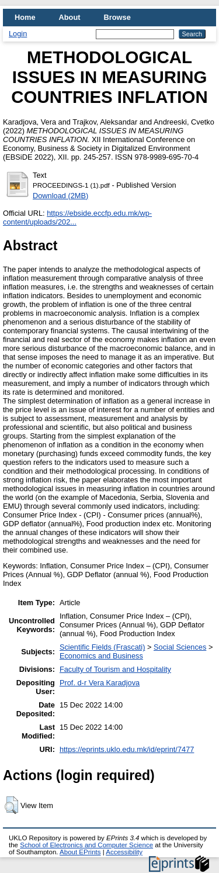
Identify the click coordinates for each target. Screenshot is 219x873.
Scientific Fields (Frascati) (102, 647)
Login (18, 33)
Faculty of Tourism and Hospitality (115, 669)
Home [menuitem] (25, 17)
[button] (11, 805)
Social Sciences (180, 647)
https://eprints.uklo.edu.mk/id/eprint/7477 (127, 749)
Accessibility (124, 851)
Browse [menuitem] (117, 17)
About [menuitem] (70, 17)
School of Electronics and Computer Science (86, 844)
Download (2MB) (60, 195)
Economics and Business (101, 655)
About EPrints (80, 851)
